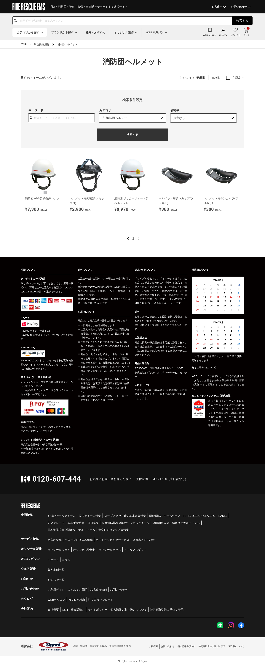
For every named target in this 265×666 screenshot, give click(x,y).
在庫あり (238, 77)
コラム (66, 559)
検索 (242, 20)
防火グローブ (56, 522)
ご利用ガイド (56, 589)
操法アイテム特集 (90, 515)
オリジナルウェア (59, 549)
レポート (53, 559)
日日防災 (93, 522)
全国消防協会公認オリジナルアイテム (176, 522)
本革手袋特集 (76, 522)
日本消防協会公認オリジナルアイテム (71, 529)
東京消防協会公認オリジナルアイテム (125, 522)
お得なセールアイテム (62, 515)
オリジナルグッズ (110, 549)
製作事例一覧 (56, 569)
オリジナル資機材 (84, 549)
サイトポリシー (97, 609)
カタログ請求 (76, 599)
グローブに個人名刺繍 (79, 539)
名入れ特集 (55, 539)
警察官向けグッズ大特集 (113, 529)
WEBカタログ (56, 599)
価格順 (215, 77)
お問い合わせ (118, 589)
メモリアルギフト (135, 549)
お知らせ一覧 (56, 579)
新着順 (200, 77)
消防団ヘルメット (67, 44)
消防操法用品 (42, 44)
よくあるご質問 (77, 589)
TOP (24, 44)
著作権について (236, 646)
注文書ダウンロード (100, 599)
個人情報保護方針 (186, 646)
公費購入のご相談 (143, 539)
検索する (132, 134)
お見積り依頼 (98, 589)
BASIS (222, 515)
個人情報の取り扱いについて (129, 609)
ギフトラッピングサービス (112, 539)
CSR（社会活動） (73, 609)
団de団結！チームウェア (164, 515)
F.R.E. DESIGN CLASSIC (199, 515)
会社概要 (53, 609)
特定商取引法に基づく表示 (166, 609)
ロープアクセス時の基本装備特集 (125, 515)
